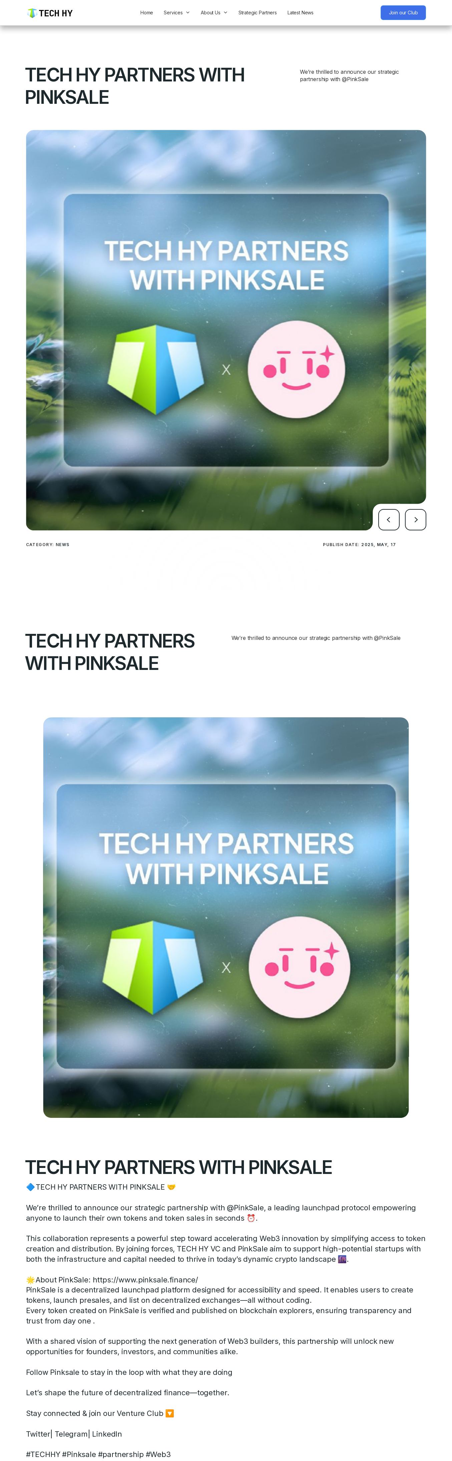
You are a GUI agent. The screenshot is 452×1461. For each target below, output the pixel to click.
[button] (389, 494)
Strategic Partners (258, 12)
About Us (210, 12)
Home (146, 12)
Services (173, 12)
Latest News (301, 12)
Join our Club (403, 12)
